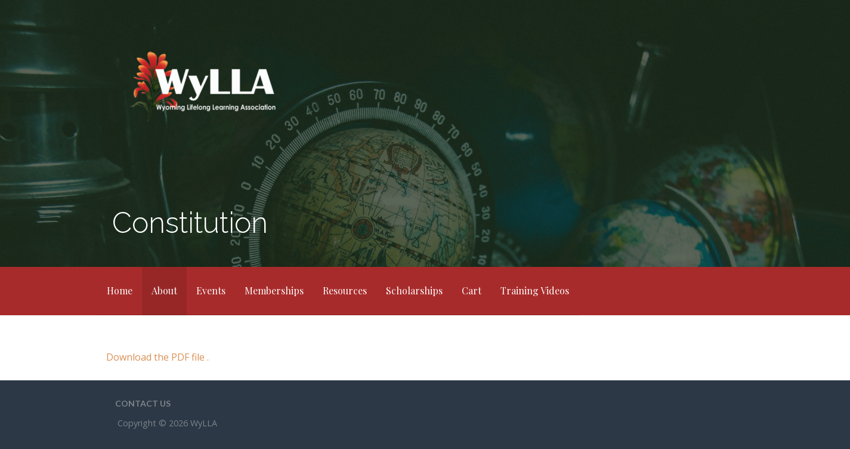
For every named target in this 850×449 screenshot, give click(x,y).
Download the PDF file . (157, 357)
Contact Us (143, 403)
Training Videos (534, 290)
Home (119, 290)
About (164, 290)
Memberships (274, 290)
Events (210, 290)
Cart (471, 290)
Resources (345, 290)
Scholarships (414, 290)
